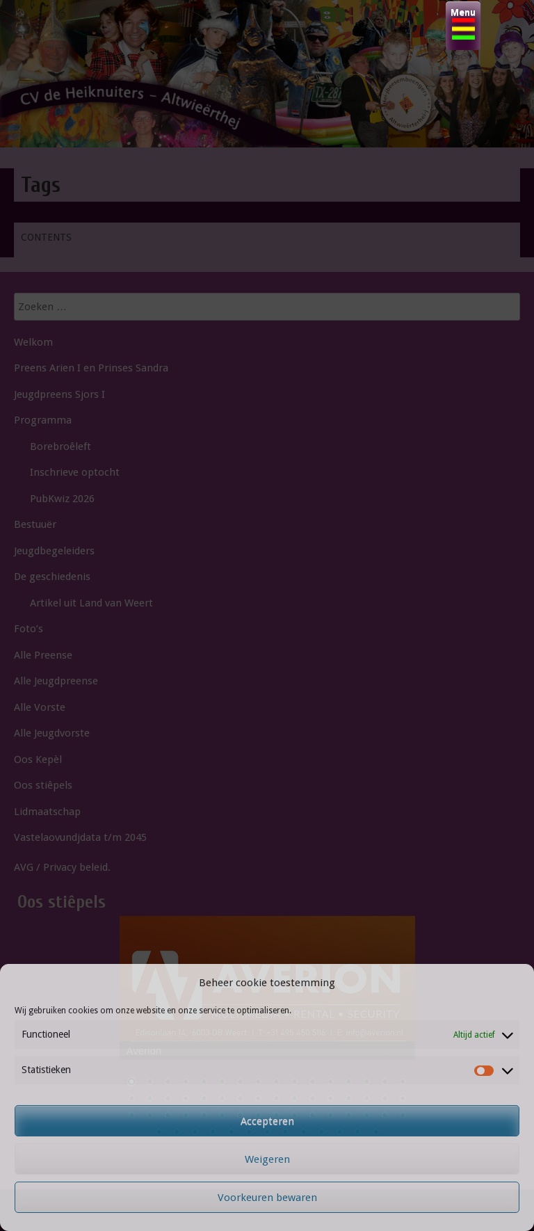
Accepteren (267, 1121)
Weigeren (267, 1159)
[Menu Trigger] (463, 25)
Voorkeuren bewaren (267, 1197)
